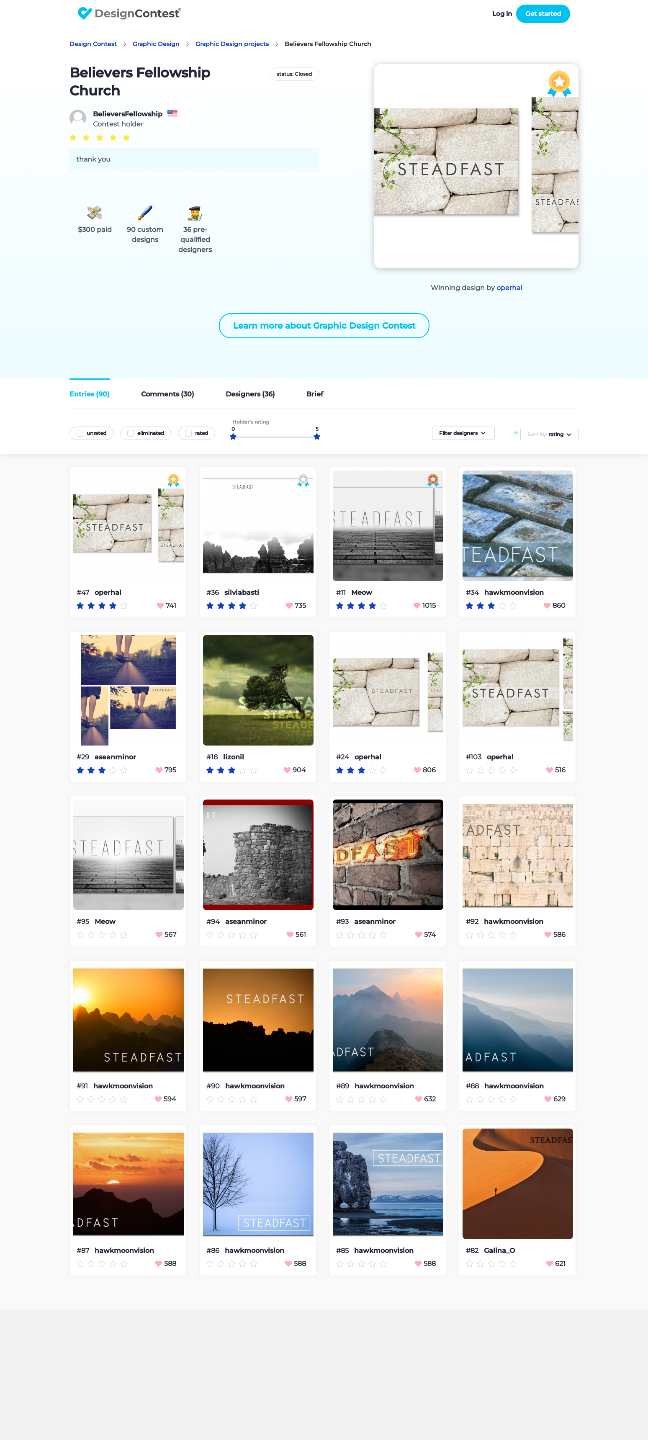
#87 (84, 1251)
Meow (361, 592)
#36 (213, 593)
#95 (84, 922)
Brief (314, 394)
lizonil (233, 757)
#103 (474, 757)
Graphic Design (156, 44)
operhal (509, 288)
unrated (96, 433)
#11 (341, 593)
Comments (167, 394)
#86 (213, 1251)
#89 (343, 1086)
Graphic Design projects (232, 44)
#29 (84, 757)
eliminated (150, 433)
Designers (250, 394)
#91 (83, 1086)
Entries (89, 394)
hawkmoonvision (514, 592)
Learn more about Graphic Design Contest (324, 326)
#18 (212, 757)
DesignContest (129, 13)
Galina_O (499, 1250)
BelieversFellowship (127, 114)
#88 (473, 1086)
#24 (343, 757)
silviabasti (241, 592)
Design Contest (93, 44)
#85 (343, 1251)
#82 (473, 1251)
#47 (84, 593)
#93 (343, 922)
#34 (473, 593)
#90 (213, 1086)
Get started (543, 14)
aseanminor (115, 757)
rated (201, 433)
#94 (213, 922)
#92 (473, 922)
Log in (502, 14)
